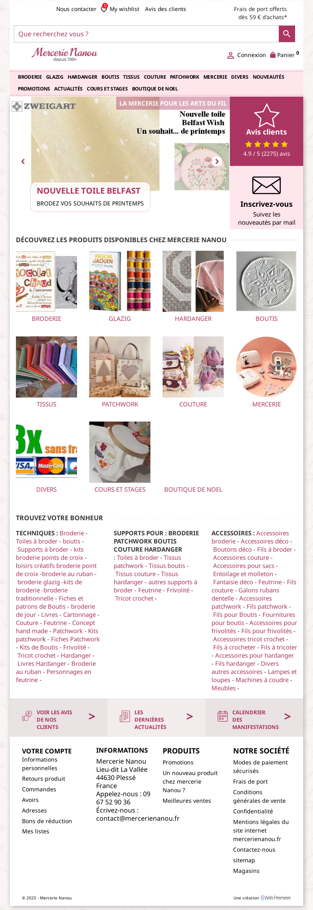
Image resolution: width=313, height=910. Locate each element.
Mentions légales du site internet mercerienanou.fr (261, 830)
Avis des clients (165, 9)
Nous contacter (76, 9)
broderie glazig (39, 582)
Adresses (34, 810)
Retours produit (43, 778)
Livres (49, 614)
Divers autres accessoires (245, 667)
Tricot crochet (36, 655)
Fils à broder (274, 549)
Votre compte (47, 751)
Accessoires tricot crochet (248, 639)
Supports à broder (43, 549)
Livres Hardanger (42, 663)
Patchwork (184, 76)
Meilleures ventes (187, 800)
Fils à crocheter (234, 647)
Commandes (39, 789)
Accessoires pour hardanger (254, 655)
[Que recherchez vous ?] (154, 33)
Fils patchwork (267, 606)
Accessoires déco (265, 541)
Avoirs (30, 800)
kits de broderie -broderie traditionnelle (49, 590)
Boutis (110, 76)
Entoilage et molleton (243, 574)
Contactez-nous (254, 849)
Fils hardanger (235, 663)
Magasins (246, 871)
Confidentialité (253, 811)
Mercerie (215, 76)
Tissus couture (135, 574)
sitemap (244, 860)
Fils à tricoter (279, 647)
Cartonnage (79, 614)
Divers (239, 76)
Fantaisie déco (233, 582)
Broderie (30, 76)
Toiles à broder (37, 541)
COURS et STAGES (107, 88)
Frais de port (250, 781)
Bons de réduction (47, 821)
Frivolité (75, 647)
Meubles (224, 688)
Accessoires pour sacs (243, 565)
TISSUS (131, 76)
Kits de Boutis (39, 647)
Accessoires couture (241, 557)
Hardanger (82, 76)
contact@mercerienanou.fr (138, 818)
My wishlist (119, 9)
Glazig (55, 76)
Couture (155, 76)
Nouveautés (268, 76)
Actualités (68, 88)
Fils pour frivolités (266, 631)
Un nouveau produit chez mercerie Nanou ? (190, 781)
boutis (72, 541)
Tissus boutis (167, 565)
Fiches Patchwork (75, 639)
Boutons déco (232, 549)
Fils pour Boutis (235, 614)
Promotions (34, 88)
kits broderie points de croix (50, 553)
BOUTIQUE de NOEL (155, 88)
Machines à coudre (262, 680)
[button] (26, 160)
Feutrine (56, 622)
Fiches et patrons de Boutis (49, 602)
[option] (120, 160)
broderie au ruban (67, 574)
